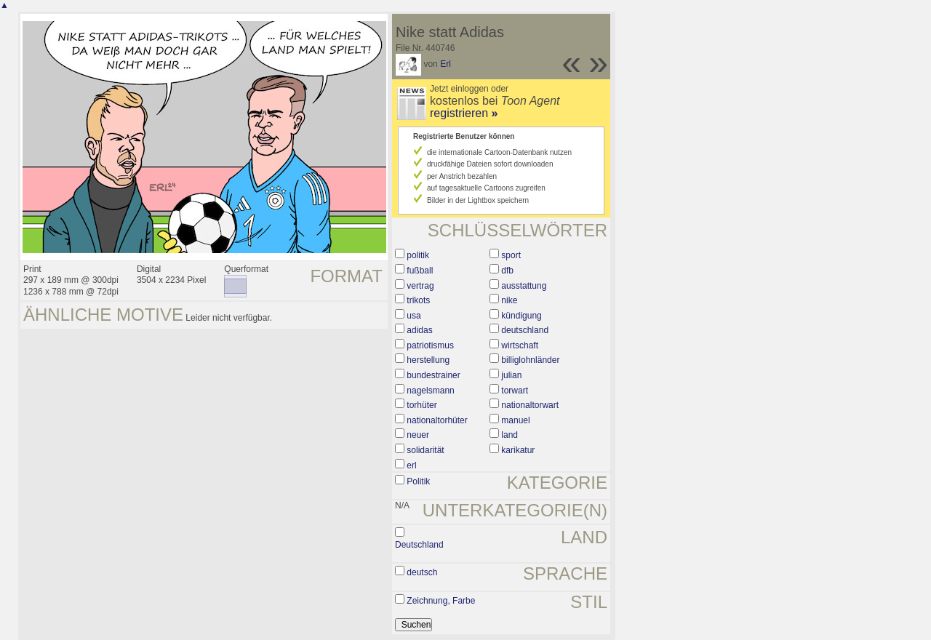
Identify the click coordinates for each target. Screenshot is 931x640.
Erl (445, 64)
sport (511, 255)
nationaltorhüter (437, 420)
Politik (418, 481)
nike (509, 300)
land (509, 435)
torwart (514, 390)
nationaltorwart (530, 405)
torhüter (421, 405)
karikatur (518, 450)
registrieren (464, 113)
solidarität (425, 450)
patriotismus (430, 345)
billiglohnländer (530, 360)
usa (413, 316)
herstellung (428, 360)
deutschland (524, 330)
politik (418, 255)
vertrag (420, 286)
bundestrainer (433, 375)
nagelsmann (430, 390)
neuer (418, 435)
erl (411, 465)
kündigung (521, 316)
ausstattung (523, 286)
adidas (419, 330)
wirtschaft (519, 345)
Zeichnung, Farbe (441, 601)
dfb (507, 270)
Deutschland (419, 545)
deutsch (422, 572)
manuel (515, 420)
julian (511, 375)
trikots (418, 300)
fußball (420, 270)
